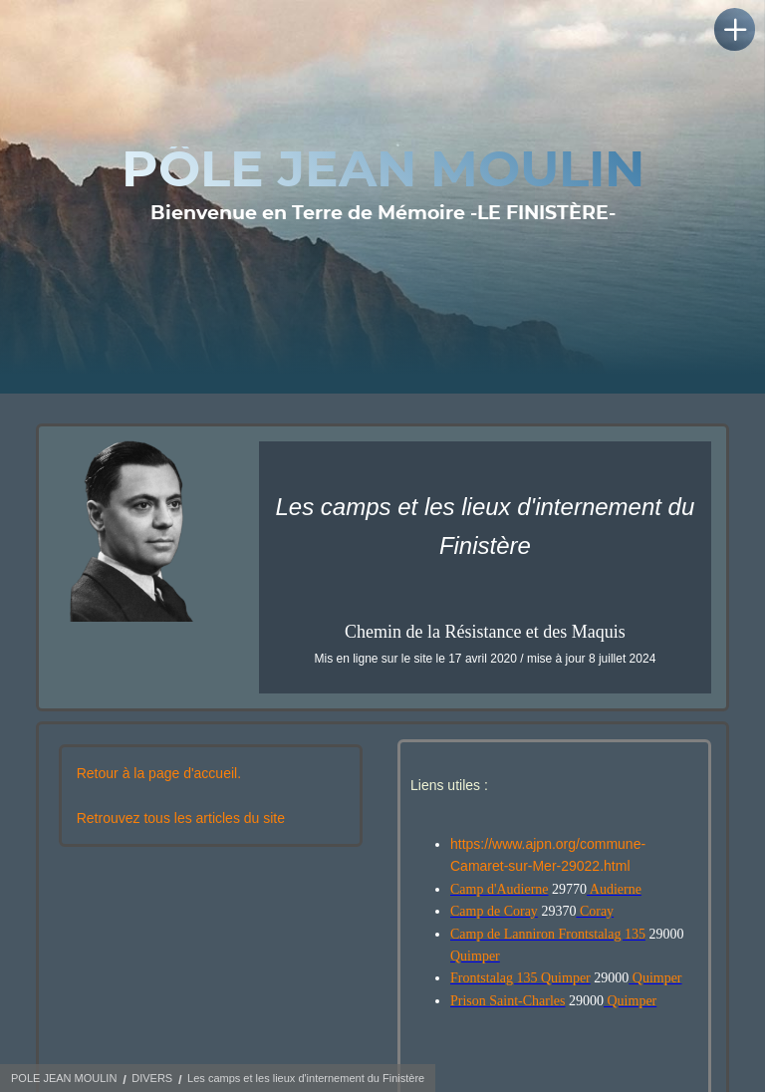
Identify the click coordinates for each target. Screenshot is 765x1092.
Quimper (475, 956)
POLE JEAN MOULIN (64, 1078)
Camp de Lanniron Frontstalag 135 (547, 934)
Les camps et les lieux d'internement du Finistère (305, 1078)
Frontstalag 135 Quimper (520, 977)
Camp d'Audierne (499, 889)
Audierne (614, 889)
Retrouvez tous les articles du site (181, 818)
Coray (595, 911)
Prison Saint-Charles (508, 1000)
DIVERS (151, 1078)
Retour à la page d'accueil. (159, 773)
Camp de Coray (494, 911)
